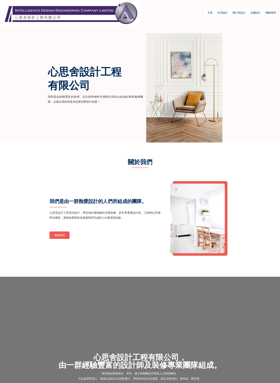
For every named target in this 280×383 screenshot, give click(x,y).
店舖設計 (255, 12)
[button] (59, 235)
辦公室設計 (239, 12)
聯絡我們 (271, 12)
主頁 (210, 12)
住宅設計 (222, 12)
